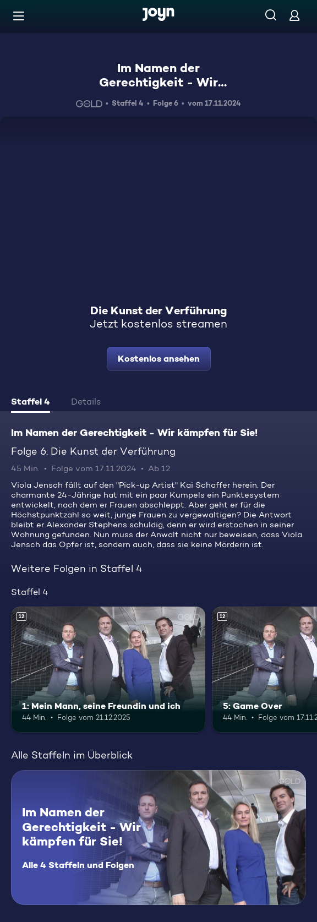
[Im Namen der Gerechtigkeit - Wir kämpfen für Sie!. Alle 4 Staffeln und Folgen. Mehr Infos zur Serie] (158, 837)
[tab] (30, 403)
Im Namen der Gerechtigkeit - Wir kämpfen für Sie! (158, 82)
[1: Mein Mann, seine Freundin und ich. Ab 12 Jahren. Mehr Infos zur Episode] (108, 670)
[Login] (294, 15)
